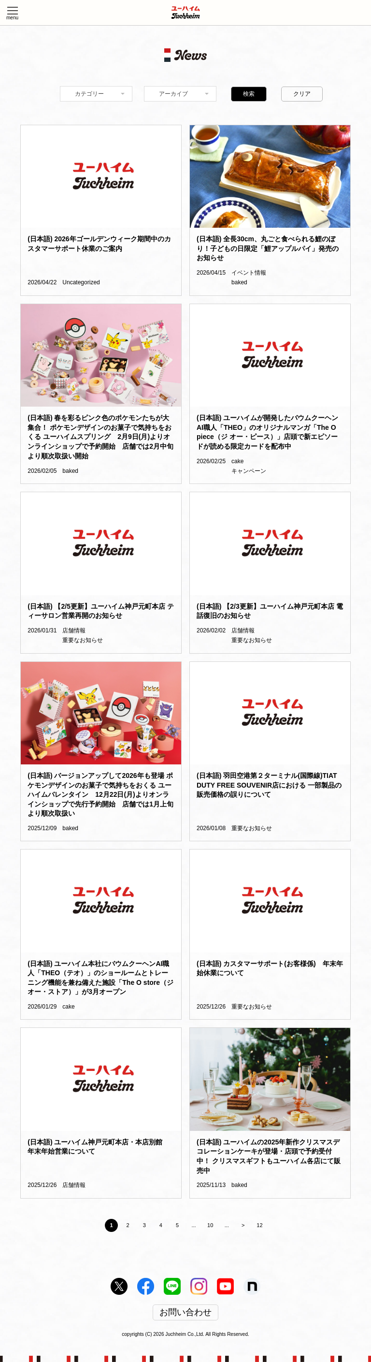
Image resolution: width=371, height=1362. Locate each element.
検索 (249, 93)
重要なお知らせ (82, 640)
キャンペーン (248, 471)
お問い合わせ (185, 1313)
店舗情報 (74, 630)
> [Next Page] (243, 1225)
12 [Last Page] (259, 1225)
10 (210, 1225)
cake (237, 461)
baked (239, 282)
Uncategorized (81, 282)
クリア (302, 93)
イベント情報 (248, 272)
